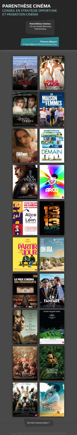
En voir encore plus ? (39, 422)
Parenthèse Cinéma (26, 6)
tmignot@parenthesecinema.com (40, 44)
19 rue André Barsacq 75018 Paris (40, 26)
